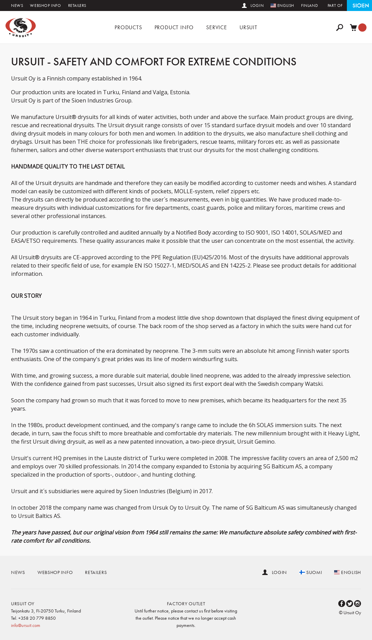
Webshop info (45, 5)
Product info (174, 27)
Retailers (77, 5)
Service (216, 27)
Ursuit (248, 27)
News (17, 5)
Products (128, 27)
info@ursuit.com (25, 625)
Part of (335, 5)
